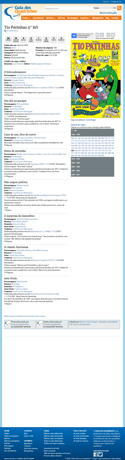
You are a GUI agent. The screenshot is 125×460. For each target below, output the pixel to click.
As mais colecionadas (81, 436)
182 (89, 153)
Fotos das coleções (31, 448)
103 (82, 138)
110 (105, 138)
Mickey (19, 104)
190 (72, 155)
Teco (49, 154)
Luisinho (60, 75)
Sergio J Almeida (99, 322)
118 (89, 141)
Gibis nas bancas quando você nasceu (57, 453)
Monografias (98, 17)
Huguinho (43, 75)
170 (89, 151)
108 (99, 138)
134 (99, 143)
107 (95, 138)
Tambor (39, 154)
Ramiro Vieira (85, 322)
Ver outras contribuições (79, 324)
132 (92, 143)
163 (109, 148)
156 (85, 148)
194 (85, 155)
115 (79, 141)
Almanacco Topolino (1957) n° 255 (45, 88)
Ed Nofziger (17, 106)
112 (112, 138)
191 (75, 155)
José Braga (91, 120)
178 (75, 153)
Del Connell (17, 188)
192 (79, 155)
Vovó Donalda (10, 78)
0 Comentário (12, 31)
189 (112, 153)
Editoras (51, 17)
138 (112, 143)
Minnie (28, 250)
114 (75, 141)
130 (85, 143)
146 (95, 146)
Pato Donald (33, 75)
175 (106, 151)
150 (109, 146)
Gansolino (33, 219)
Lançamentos (38, 17)
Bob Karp (16, 284)
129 (82, 143)
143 (85, 146)
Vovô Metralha (38, 78)
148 (102, 146)
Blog (107, 17)
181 (85, 153)
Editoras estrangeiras (11, 441)
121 (99, 141)
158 (92, 148)
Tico (45, 154)
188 (109, 153)
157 (89, 148)
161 (102, 148)
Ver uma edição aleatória (53, 456)
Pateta (26, 104)
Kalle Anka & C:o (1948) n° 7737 (43, 231)
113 (72, 141)
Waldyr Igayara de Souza (41, 64)
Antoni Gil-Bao (19, 224)
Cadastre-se (116, 1)
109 (102, 138)
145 (92, 146)
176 (109, 151)
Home (6, 431)
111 (109, 138)
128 (79, 143)
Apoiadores (28, 443)
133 (95, 143)
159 (95, 148)
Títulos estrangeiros (11, 436)
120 (95, 141)
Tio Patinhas (22, 75)
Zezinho (52, 75)
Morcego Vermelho (25, 138)
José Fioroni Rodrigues (22, 85)
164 (112, 148)
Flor (64, 154)
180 (82, 153)
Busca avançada (49, 451)
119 (92, 141)
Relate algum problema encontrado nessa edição (24, 316)
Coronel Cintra (40, 138)
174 (102, 151)
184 (95, 153)
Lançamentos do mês (51, 448)
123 (105, 141)
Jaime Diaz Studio (16, 109)
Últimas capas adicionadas (53, 433)
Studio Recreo (20, 226)
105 (89, 138)
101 (75, 138)
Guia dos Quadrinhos (20, 324)
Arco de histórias (10, 451)
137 (109, 143)
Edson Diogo (116, 459)
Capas (46, 431)
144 (89, 146)
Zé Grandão (57, 154)
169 (86, 151)
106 (92, 138)
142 (82, 146)
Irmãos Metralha (24, 78)
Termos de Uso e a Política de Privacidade (19, 459)
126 (72, 143)
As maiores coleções (81, 441)
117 (85, 141)
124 (109, 141)
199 (102, 155)
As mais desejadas (80, 438)
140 (75, 146)
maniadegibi (112, 322)
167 (79, 151)
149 (105, 146)
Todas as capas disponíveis (53, 441)
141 (79, 146)
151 (112, 146)
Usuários (85, 17)
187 (105, 153)
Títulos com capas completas (54, 443)
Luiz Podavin (18, 64)
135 (102, 143)
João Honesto (29, 154)
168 (82, 151)
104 (85, 138)
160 (99, 148)
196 (92, 155)
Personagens (72, 17)
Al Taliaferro (18, 286)
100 (72, 138)
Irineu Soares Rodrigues (23, 140)
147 (99, 146)
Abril (14, 48)
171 (92, 151)
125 (112, 141)
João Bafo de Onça (40, 250)
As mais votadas (79, 433)
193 (82, 155)
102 (79, 138)
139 (72, 146)
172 (96, 151)
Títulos (26, 17)
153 (75, 148)
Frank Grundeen (21, 289)
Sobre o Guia (28, 436)
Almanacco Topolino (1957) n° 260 (45, 260)
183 (92, 153)
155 (82, 148)
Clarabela (21, 250)
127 (75, 143)
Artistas (61, 17)
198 (99, 155)
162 (105, 148)
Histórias (7, 448)
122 (102, 141)
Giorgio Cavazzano (17, 83)
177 (72, 153)
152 (72, 148)
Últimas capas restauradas (53, 436)
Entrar (106, 1)
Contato (115, 17)
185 (99, 153)
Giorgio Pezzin (18, 80)
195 (89, 155)
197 (95, 155)
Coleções (27, 446)
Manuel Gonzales (16, 190)
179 (79, 153)
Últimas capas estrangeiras (53, 438)
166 (76, 151)
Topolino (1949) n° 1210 (40, 164)
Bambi (19, 154)
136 (105, 143)
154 (79, 148)
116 (82, 141)
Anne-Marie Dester (20, 221)
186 (102, 153)
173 (99, 151)
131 (89, 143)
